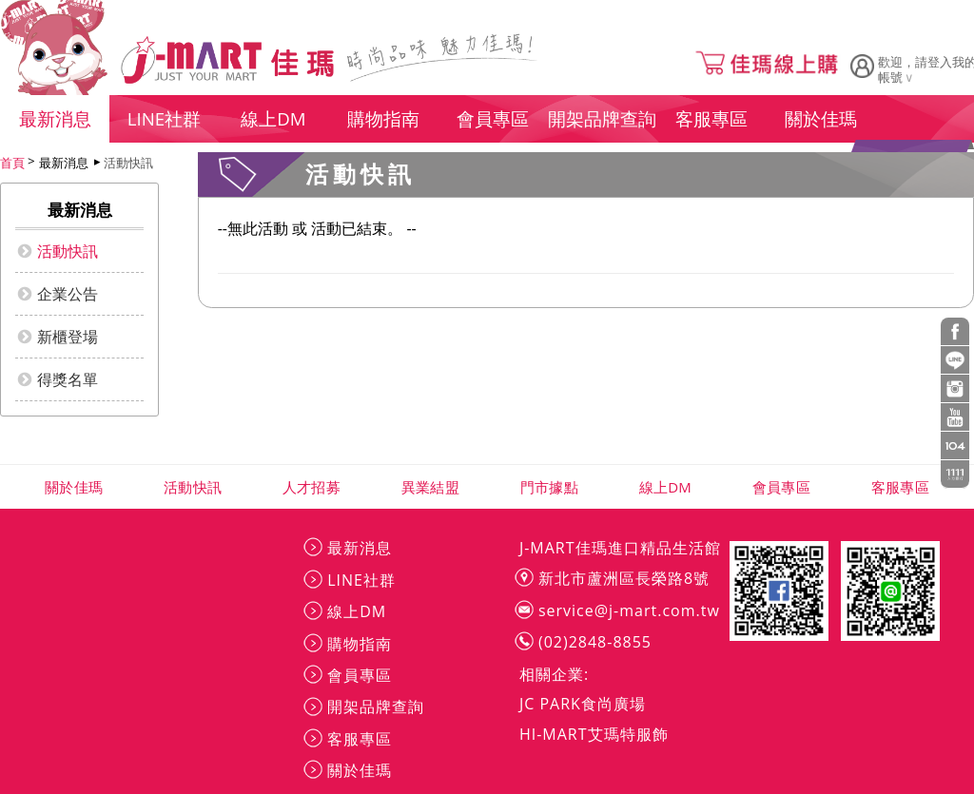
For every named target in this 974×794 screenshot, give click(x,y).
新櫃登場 (67, 336)
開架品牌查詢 (375, 706)
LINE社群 (361, 580)
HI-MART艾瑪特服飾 (594, 734)
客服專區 (900, 486)
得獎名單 (67, 379)
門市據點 (549, 486)
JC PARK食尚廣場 (582, 703)
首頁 (12, 162)
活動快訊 (128, 162)
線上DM (665, 486)
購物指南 (359, 643)
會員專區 (781, 486)
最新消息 (359, 547)
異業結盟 (430, 486)
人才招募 (311, 486)
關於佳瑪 (74, 486)
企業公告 (67, 293)
